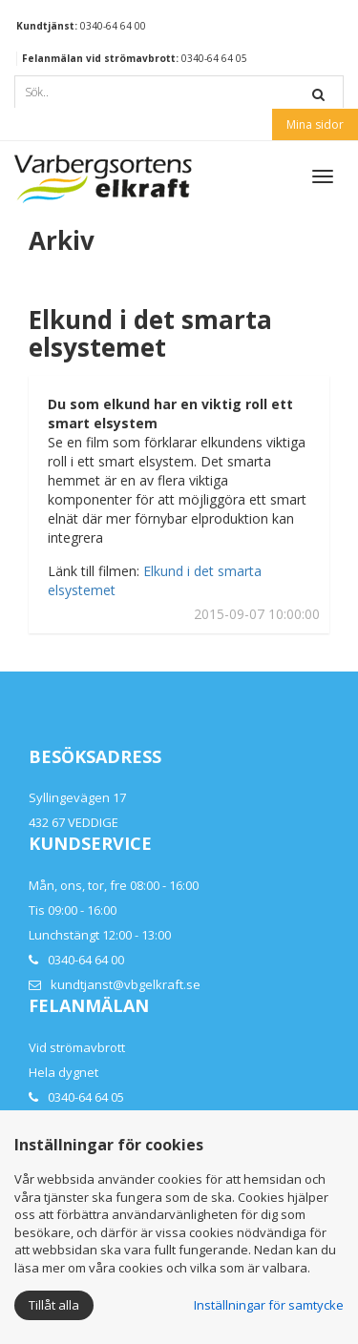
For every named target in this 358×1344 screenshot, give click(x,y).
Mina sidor (315, 124)
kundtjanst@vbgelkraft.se (125, 984)
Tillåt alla (54, 1304)
